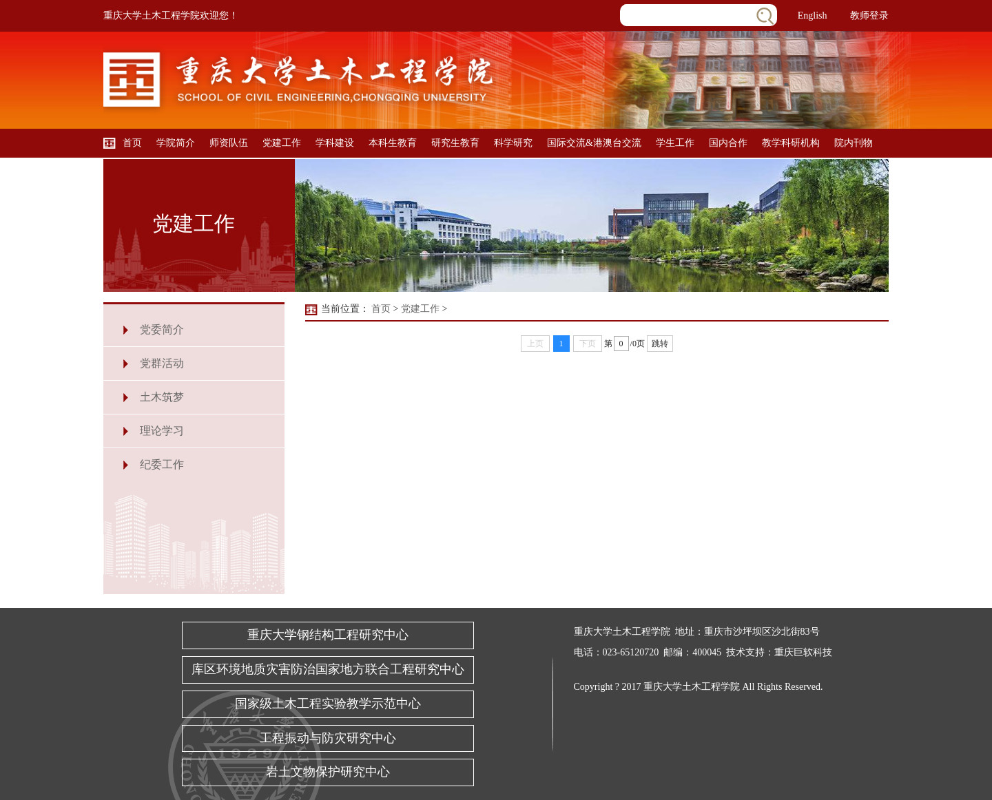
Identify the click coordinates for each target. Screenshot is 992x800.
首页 (132, 143)
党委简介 (162, 329)
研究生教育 (455, 143)
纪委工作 (162, 464)
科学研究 (513, 143)
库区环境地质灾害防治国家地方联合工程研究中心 (328, 669)
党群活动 (162, 363)
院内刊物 (853, 143)
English (812, 15)
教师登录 (869, 15)
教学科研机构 (791, 143)
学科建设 (335, 143)
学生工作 (675, 143)
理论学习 (162, 430)
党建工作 (281, 143)
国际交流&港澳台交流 (594, 143)
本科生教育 (393, 143)
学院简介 (175, 143)
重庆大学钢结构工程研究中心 (328, 635)
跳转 (660, 343)
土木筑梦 (162, 397)
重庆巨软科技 (803, 652)
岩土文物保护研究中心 (328, 772)
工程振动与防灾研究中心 (328, 738)
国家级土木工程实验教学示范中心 (328, 703)
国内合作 (728, 143)
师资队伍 (228, 143)
